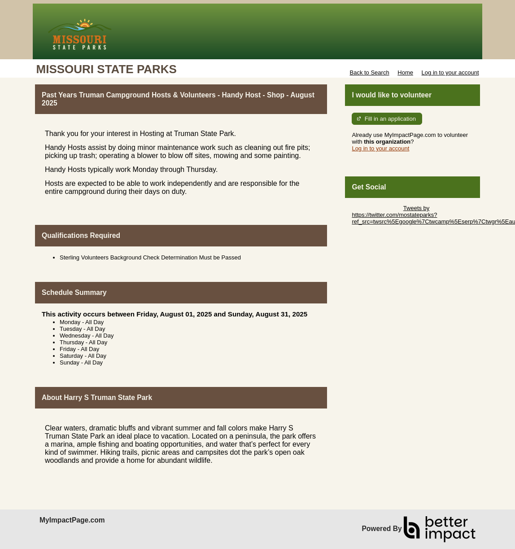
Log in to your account (450, 72)
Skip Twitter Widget (377, 208)
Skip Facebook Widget (381, 235)
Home (405, 72)
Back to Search (369, 72)
